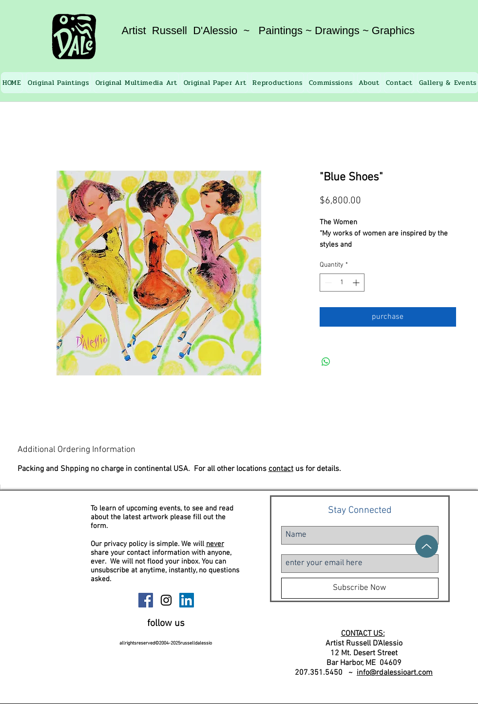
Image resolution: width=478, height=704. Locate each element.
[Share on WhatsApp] (326, 362)
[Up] (426, 546)
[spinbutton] (342, 282)
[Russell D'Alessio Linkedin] (186, 600)
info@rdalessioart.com (395, 673)
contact (280, 469)
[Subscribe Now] (360, 588)
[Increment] (357, 282)
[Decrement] (327, 282)
